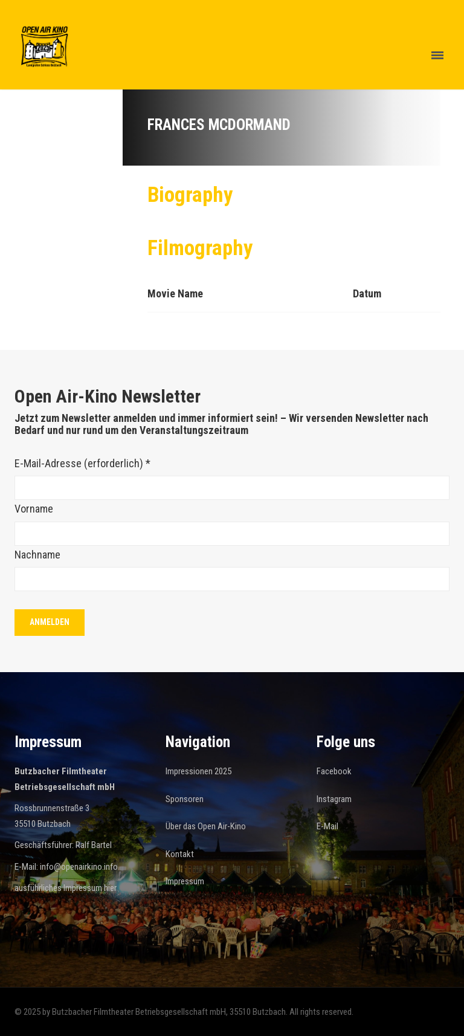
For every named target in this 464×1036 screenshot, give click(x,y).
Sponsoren (185, 799)
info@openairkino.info (79, 866)
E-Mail (327, 826)
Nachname (37, 554)
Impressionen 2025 (198, 771)
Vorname (33, 508)
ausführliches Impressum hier (65, 887)
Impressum (185, 881)
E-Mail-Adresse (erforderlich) (82, 463)
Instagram (334, 799)
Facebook (334, 771)
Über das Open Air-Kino (206, 826)
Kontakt (180, 854)
